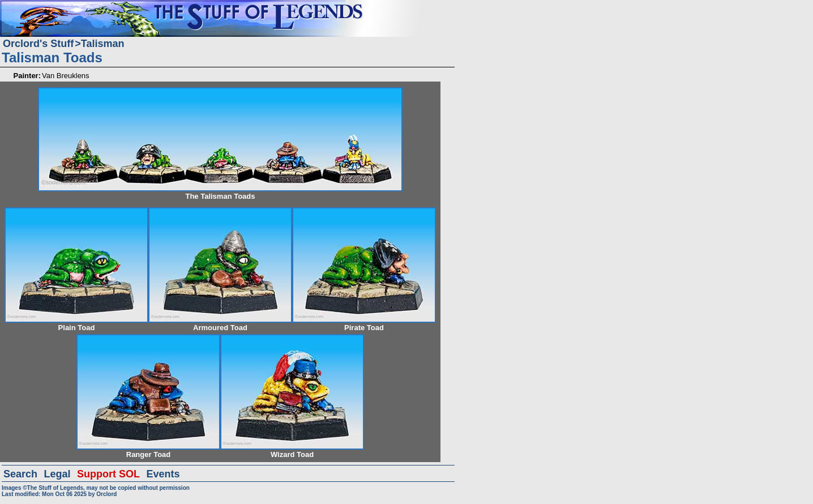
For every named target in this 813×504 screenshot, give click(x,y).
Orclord (106, 494)
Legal (57, 474)
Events (162, 474)
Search (20, 474)
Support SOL (108, 474)
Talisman (103, 43)
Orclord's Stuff (38, 43)
